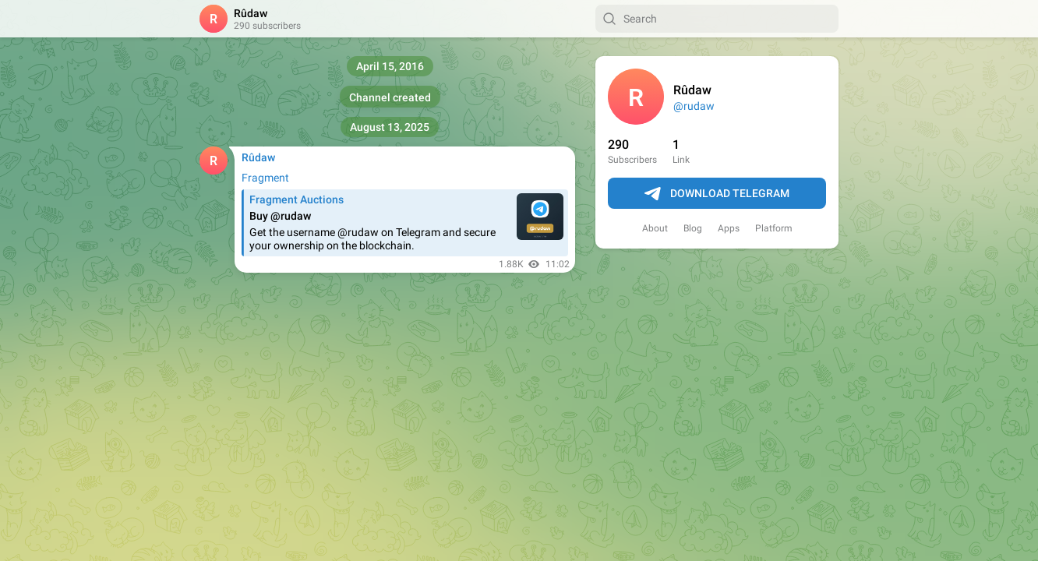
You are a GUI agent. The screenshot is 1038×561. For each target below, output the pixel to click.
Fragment (265, 177)
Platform (774, 228)
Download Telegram (716, 194)
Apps (729, 228)
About (655, 228)
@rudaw (694, 106)
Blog (692, 228)
